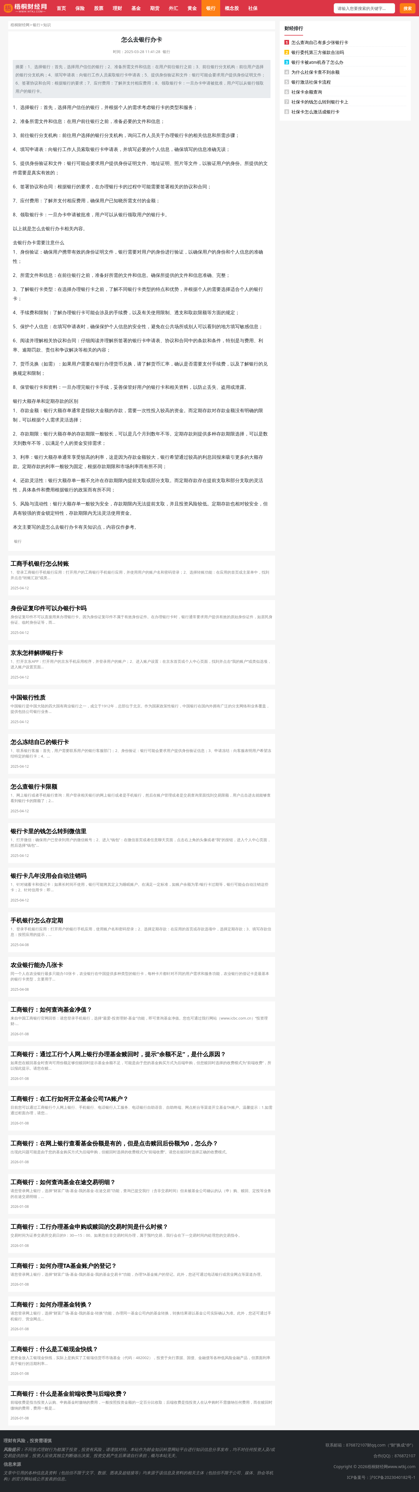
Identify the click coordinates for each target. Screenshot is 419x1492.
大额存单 (31, 401)
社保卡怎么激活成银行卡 (312, 112)
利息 (207, 457)
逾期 (27, 350)
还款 (24, 480)
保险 (80, 8)
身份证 (243, 75)
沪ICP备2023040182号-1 (392, 1477)
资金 (179, 410)
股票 (98, 8)
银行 (210, 8)
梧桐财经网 (20, 24)
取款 (193, 312)
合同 (46, 83)
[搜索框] (364, 8)
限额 (202, 312)
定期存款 (55, 401)
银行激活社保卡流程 (307, 82)
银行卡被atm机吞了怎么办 (313, 62)
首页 (61, 8)
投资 (183, 503)
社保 (253, 8)
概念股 (232, 8)
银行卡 (122, 75)
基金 (136, 8)
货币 (24, 364)
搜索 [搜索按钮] (408, 8)
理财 (117, 8)
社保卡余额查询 (303, 92)
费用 (106, 83)
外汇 (173, 8)
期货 (154, 8)
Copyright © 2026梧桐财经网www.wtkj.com (374, 1466)
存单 (67, 410)
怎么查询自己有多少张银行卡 (316, 42)
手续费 (27, 312)
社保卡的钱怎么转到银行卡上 (316, 102)
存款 (24, 410)
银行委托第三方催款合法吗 (314, 52)
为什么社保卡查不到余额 (312, 72)
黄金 (192, 8)
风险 (24, 503)
